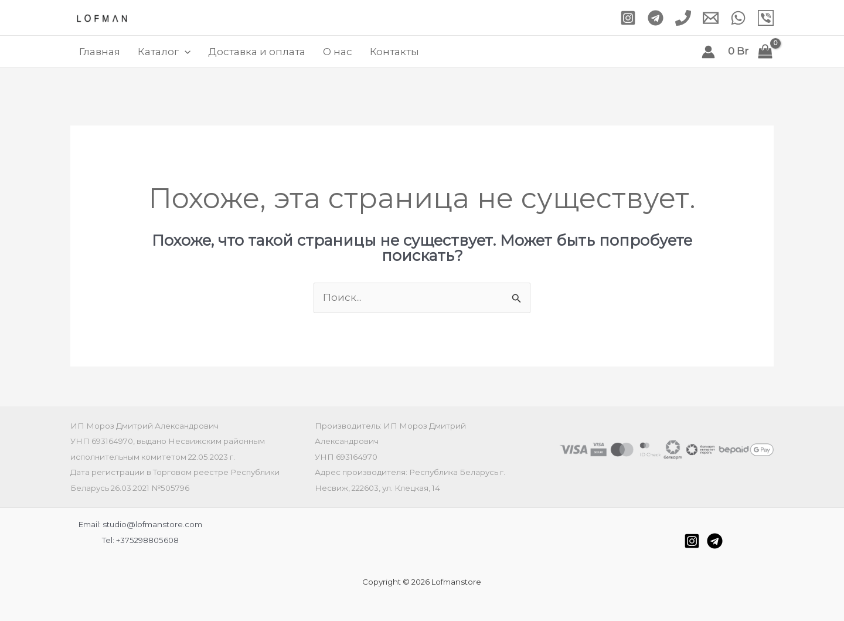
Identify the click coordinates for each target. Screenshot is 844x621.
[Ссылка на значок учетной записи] (708, 52)
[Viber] (766, 18)
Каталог (164, 51)
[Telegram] (655, 18)
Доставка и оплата (256, 51)
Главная (99, 51)
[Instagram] (628, 18)
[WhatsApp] (738, 18)
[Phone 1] (683, 18)
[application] (184, 51)
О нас (337, 51)
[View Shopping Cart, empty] (750, 51)
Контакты (394, 51)
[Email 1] (711, 18)
